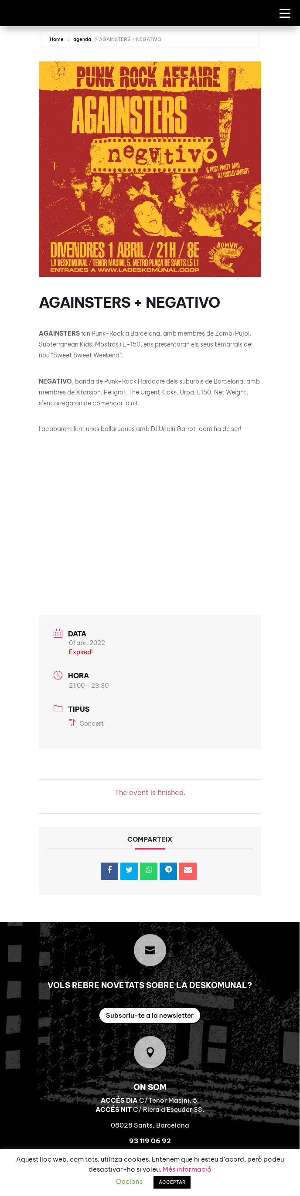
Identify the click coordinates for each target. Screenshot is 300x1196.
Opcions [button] (129, 1181)
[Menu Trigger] (285, 13)
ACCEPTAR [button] (172, 1182)
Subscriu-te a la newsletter (150, 1015)
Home (57, 39)
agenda (82, 39)
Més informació (187, 1169)
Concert (86, 723)
